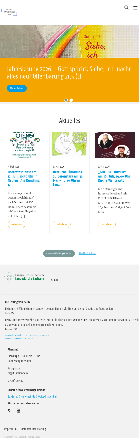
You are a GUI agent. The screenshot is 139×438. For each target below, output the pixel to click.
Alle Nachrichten (87, 248)
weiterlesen (16, 219)
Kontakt (54, 275)
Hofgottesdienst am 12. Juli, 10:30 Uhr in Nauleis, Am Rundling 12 (23, 173)
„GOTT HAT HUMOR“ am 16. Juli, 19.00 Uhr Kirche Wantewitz (114, 171)
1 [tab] (67, 96)
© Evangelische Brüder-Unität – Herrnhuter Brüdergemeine (27, 330)
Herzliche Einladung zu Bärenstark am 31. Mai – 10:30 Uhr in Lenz (68, 173)
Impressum (10, 424)
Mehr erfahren (16, 88)
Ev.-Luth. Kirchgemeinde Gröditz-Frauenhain (33, 391)
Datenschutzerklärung (33, 424)
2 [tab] (72, 96)
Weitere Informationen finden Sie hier (19, 333)
